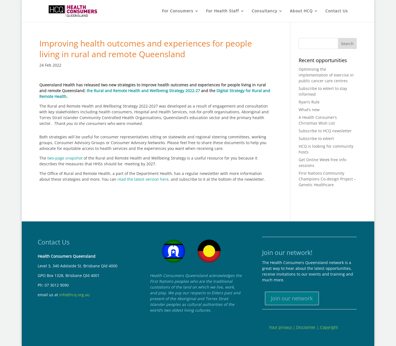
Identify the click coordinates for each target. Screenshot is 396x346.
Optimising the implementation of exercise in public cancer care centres (326, 75)
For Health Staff (222, 11)
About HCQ (301, 11)
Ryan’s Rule (309, 102)
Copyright (329, 327)
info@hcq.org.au (74, 294)
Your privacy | (282, 327)
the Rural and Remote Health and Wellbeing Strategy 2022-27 (143, 90)
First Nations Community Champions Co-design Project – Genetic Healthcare (327, 179)
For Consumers (177, 11)
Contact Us (336, 11)
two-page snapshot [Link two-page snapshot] (64, 158)
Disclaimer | (308, 327)
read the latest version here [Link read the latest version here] (143, 179)
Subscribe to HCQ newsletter (325, 130)
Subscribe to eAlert (316, 138)
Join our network (292, 298)
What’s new (309, 109)
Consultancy (264, 11)
